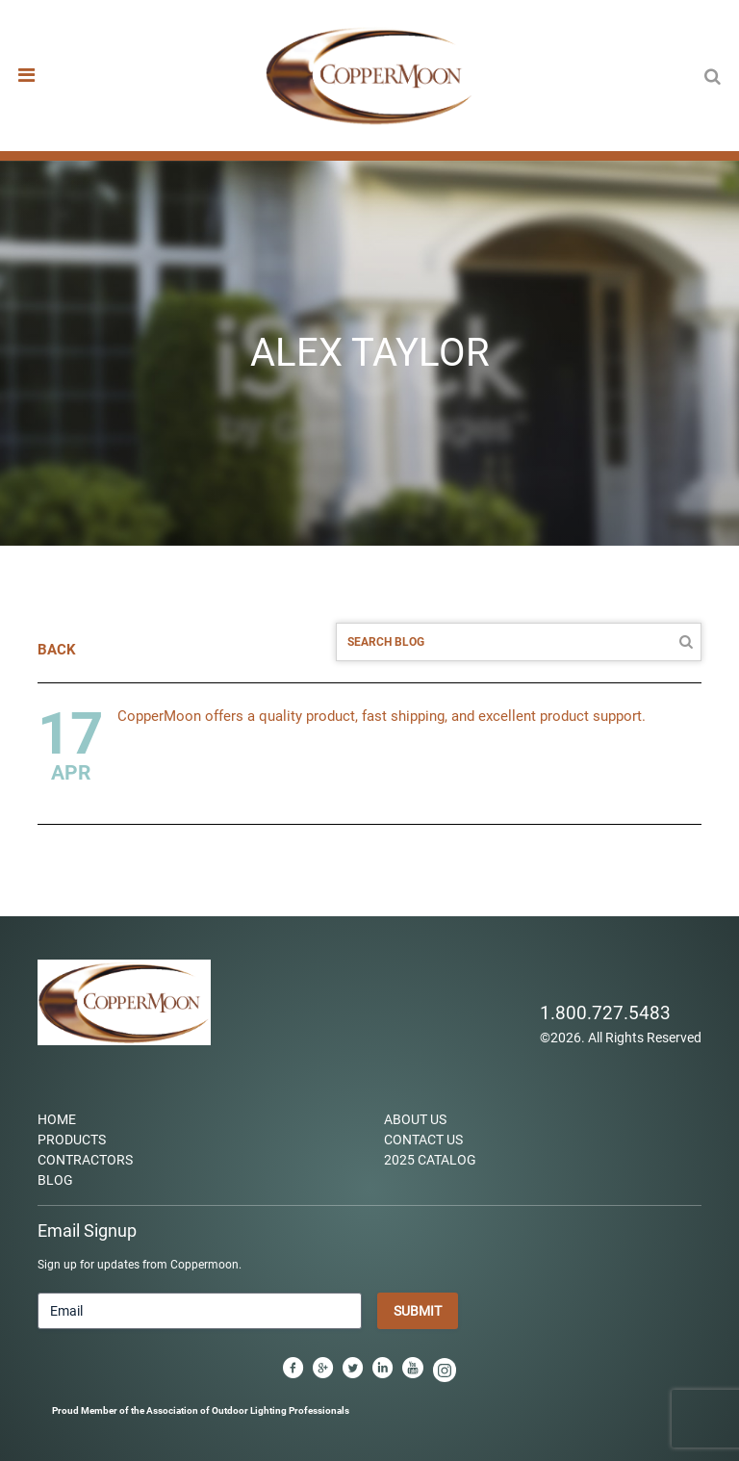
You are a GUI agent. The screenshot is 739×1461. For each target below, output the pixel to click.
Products (72, 1139)
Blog (55, 1180)
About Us (415, 1119)
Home (57, 1119)
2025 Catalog (430, 1159)
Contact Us (423, 1139)
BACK (57, 649)
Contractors (85, 1159)
